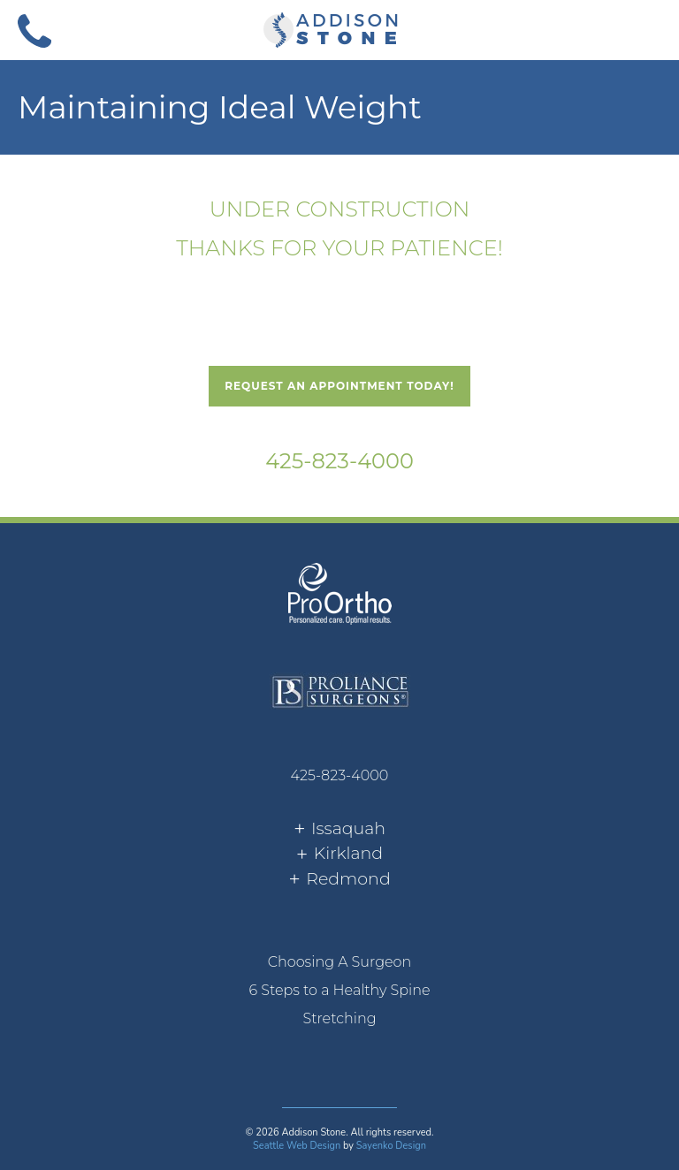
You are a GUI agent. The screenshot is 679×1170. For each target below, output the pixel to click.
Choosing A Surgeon (340, 961)
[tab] (339, 829)
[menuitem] (339, 962)
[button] (644, 29)
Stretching (339, 1018)
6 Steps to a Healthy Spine (339, 990)
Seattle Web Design (296, 1145)
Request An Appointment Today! (339, 385)
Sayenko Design (391, 1145)
